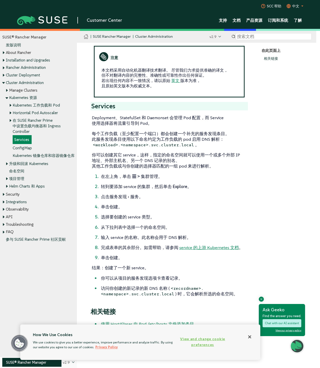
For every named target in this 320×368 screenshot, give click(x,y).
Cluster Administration (25, 82)
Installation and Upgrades (28, 60)
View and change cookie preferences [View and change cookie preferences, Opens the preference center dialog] (202, 342)
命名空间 (16, 171)
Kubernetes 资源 (23, 97)
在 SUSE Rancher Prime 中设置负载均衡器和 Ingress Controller (37, 126)
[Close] (249, 336)
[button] (19, 343)
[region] (140, 342)
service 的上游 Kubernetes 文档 (209, 247)
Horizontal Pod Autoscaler (35, 112)
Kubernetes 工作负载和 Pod (36, 105)
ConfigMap (22, 148)
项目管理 (16, 178)
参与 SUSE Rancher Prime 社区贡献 (36, 239)
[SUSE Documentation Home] (86, 37)
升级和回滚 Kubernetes (28, 163)
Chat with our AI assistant (282, 323)
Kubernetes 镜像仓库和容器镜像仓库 (44, 155)
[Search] (274, 36)
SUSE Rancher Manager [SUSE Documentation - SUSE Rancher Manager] (112, 36)
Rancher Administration (26, 67)
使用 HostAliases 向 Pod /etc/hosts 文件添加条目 (147, 324)
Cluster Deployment (23, 75)
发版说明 (13, 45)
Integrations (16, 201)
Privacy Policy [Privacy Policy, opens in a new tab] (106, 347)
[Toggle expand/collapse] (4, 53)
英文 (175, 80)
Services (21, 139)
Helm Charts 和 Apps (27, 186)
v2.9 (213, 36)
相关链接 (271, 58)
